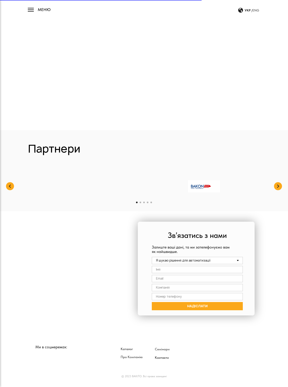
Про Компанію (132, 357)
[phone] (197, 296)
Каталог (127, 349)
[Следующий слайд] (278, 186)
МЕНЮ (44, 9)
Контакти (162, 358)
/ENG (255, 10)
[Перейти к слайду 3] (144, 202)
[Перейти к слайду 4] (147, 202)
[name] (197, 269)
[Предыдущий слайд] (10, 186)
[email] (197, 278)
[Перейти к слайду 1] (137, 202)
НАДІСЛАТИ (197, 306)
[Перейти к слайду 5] (151, 202)
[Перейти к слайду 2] (140, 202)
